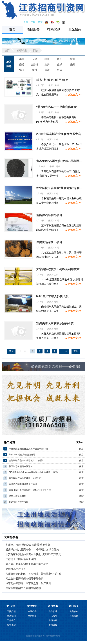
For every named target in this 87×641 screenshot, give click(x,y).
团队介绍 (11, 611)
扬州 (72, 64)
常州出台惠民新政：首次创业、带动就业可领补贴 (33, 573)
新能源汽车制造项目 (49, 215)
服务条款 (11, 625)
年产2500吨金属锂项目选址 (22, 454)
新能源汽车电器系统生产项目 (23, 484)
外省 (59, 69)
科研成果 (22, 50)
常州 (59, 59)
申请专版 (53, 620)
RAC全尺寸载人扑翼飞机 (52, 296)
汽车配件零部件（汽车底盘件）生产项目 (28, 583)
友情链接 (53, 625)
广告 (33, 22)
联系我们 (11, 616)
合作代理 (53, 611)
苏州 (72, 59)
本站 (81, 496)
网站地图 (32, 616)
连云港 (34, 64)
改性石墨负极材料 (17, 496)
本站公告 (32, 611)
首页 (12, 29)
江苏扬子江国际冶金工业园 (21, 559)
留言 (40, 22)
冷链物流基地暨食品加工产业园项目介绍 (28, 448)
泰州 (34, 69)
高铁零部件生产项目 (18, 502)
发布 (26, 22)
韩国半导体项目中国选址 (21, 466)
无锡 (34, 59)
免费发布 (74, 611)
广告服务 (53, 616)
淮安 (47, 64)
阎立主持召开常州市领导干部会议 (24, 578)
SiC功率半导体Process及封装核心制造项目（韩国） (34, 472)
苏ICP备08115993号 (50, 636)
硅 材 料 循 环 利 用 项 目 (52, 79)
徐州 (47, 59)
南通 (21, 64)
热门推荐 (9, 442)
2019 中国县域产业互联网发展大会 (58, 134)
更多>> (79, 442)
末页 (75, 351)
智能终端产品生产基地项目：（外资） (27, 460)
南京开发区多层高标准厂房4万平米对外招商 (30, 490)
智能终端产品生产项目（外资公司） (26, 478)
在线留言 (74, 616)
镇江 (21, 69)
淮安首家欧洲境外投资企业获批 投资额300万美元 (33, 554)
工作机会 (11, 620)
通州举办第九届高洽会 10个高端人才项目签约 (32, 549)
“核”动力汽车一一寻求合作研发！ (57, 107)
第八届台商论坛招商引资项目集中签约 (27, 564)
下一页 (64, 351)
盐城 (59, 64)
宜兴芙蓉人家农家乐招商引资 (55, 323)
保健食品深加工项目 (49, 242)
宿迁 (47, 69)
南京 (21, 59)
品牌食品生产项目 (16, 568)
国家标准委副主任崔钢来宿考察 (23, 588)
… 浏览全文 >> (72, 94)
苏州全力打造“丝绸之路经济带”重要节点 (28, 544)
